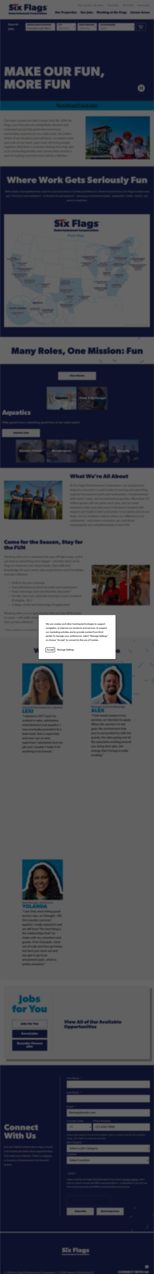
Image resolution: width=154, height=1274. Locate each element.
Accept (50, 649)
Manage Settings (65, 649)
